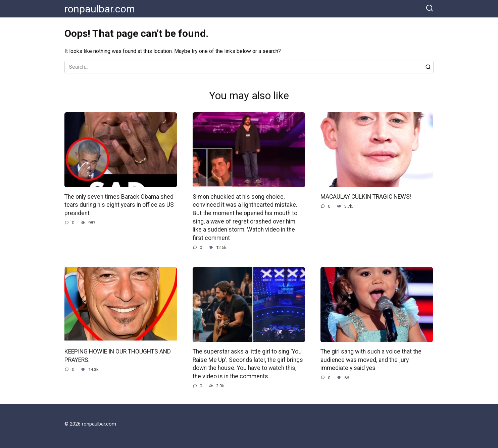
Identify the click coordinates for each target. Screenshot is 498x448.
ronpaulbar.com (99, 9)
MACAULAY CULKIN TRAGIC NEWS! (365, 196)
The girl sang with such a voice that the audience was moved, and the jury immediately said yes (370, 359)
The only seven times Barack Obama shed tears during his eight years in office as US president (119, 204)
